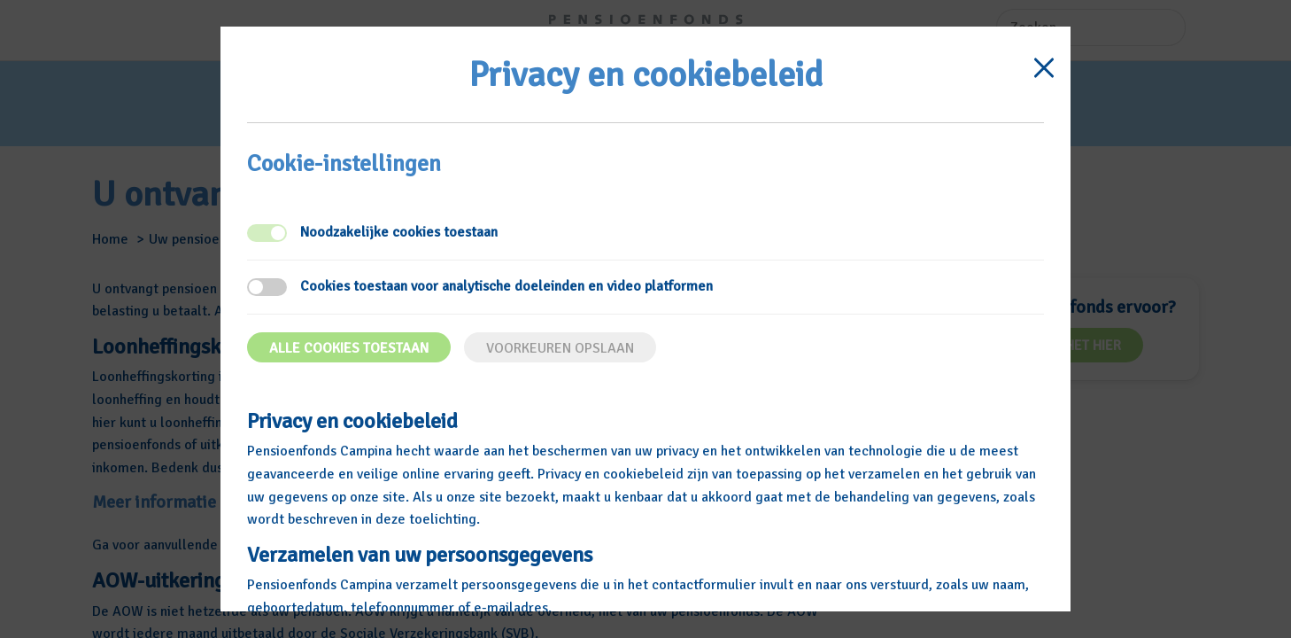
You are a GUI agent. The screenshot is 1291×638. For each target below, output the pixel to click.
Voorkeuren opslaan (560, 348)
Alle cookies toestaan (349, 348)
